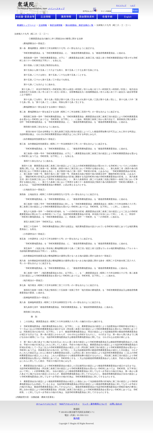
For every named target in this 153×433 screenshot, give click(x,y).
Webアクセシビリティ (69, 404)
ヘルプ (132, 5)
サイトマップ (121, 5)
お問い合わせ (116, 404)
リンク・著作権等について (94, 404)
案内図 (76, 418)
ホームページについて (46, 404)
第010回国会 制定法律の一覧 (79, 25)
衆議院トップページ (26, 25)
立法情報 (43, 25)
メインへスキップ (56, 9)
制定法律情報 (56, 25)
